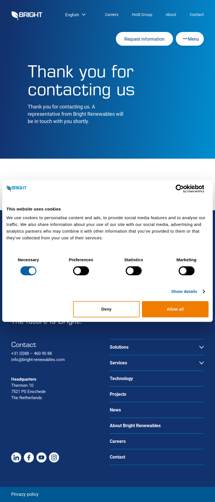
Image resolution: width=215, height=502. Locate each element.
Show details (184, 291)
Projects (118, 394)
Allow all (175, 309)
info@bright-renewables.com (38, 359)
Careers (111, 15)
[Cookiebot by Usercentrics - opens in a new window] (184, 188)
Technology (121, 378)
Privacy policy (25, 494)
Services (118, 362)
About (171, 15)
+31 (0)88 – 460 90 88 (31, 353)
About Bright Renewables (135, 425)
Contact (197, 15)
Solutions (119, 347)
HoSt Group (142, 15)
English (72, 14)
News (115, 410)
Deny (106, 309)
